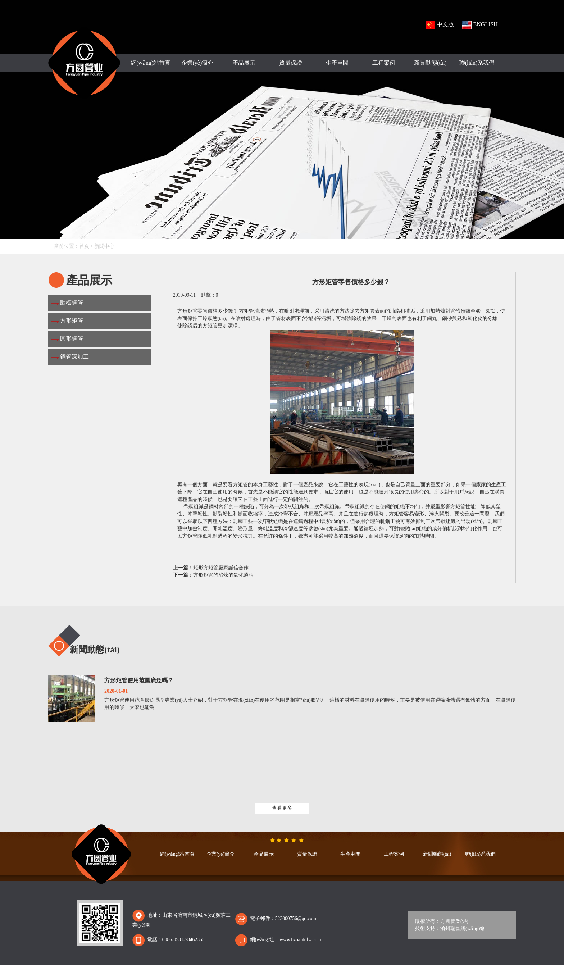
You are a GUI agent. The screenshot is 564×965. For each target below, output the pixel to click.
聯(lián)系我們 (477, 63)
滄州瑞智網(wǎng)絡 (462, 928)
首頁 (84, 246)
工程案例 (383, 63)
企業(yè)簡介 (197, 63)
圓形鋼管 (71, 339)
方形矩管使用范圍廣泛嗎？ (138, 680)
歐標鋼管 (71, 303)
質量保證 (290, 63)
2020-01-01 (116, 691)
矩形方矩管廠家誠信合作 (221, 567)
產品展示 (243, 63)
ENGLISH (479, 25)
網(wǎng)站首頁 (150, 63)
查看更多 (282, 808)
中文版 (440, 25)
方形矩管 (71, 321)
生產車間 (337, 63)
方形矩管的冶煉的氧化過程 (223, 575)
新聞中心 (104, 246)
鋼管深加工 (74, 357)
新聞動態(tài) (430, 63)
